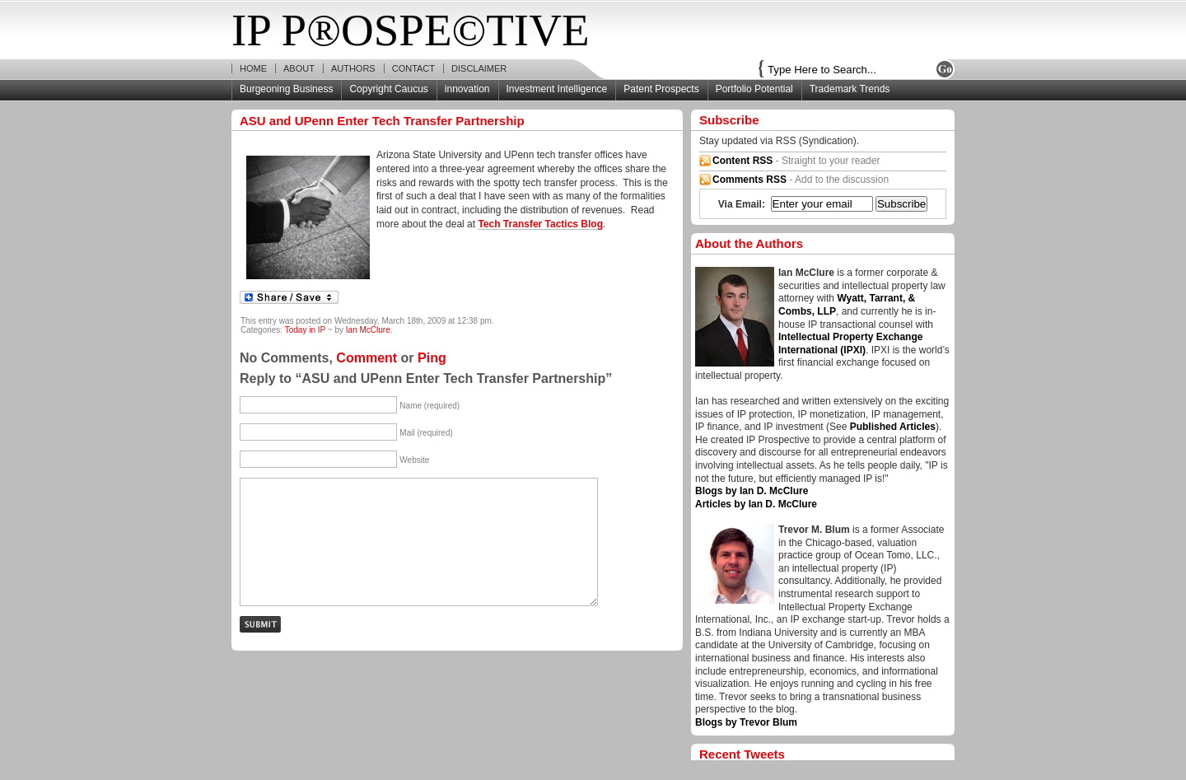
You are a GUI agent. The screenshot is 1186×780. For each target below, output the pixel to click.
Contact (413, 68)
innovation (467, 89)
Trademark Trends (850, 89)
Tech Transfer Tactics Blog (540, 224)
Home (253, 68)
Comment (366, 358)
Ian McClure (368, 329)
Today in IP (305, 329)
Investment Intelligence (557, 89)
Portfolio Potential (754, 89)
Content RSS (742, 160)
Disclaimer (479, 68)
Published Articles (893, 426)
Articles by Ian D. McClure (756, 504)
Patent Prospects (660, 89)
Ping (432, 358)
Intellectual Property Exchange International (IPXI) (850, 343)
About (299, 68)
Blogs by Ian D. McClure (751, 491)
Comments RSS (749, 179)
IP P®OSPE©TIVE (410, 30)
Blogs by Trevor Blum (746, 722)
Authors (353, 68)
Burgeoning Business (286, 89)
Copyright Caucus (388, 89)
